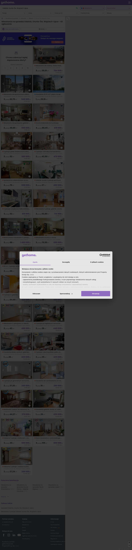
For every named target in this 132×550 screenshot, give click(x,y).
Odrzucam (36, 293)
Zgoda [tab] (35, 262)
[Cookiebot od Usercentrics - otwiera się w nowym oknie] (101, 255)
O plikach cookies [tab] (97, 262)
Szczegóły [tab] (66, 262)
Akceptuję (95, 293)
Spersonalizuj (66, 293)
